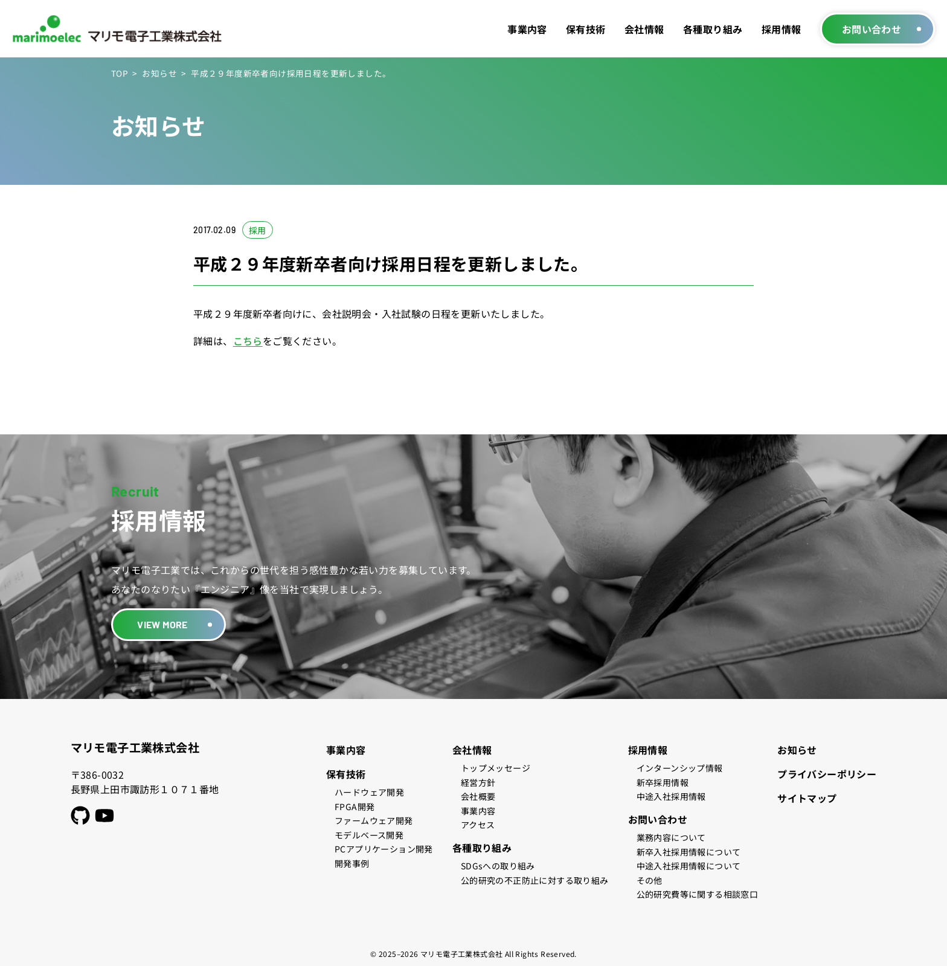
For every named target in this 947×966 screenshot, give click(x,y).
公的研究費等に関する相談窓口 (698, 894)
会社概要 (478, 796)
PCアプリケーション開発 (384, 849)
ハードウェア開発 (369, 792)
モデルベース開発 (369, 835)
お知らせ (159, 73)
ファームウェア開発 (374, 820)
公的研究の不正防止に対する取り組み (535, 880)
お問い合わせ (871, 29)
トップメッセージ (495, 768)
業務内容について (671, 837)
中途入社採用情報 (671, 796)
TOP (119, 73)
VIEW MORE (162, 624)
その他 (650, 880)
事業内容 (527, 29)
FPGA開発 (354, 806)
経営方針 (478, 782)
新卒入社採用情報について (689, 852)
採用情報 (781, 29)
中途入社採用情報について (689, 866)
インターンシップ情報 (680, 768)
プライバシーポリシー (826, 774)
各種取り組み (712, 29)
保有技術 (586, 29)
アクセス (478, 825)
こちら (248, 340)
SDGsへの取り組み (498, 866)
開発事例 (352, 863)
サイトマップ (806, 798)
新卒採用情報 (663, 782)
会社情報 (644, 29)
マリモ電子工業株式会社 (135, 747)
